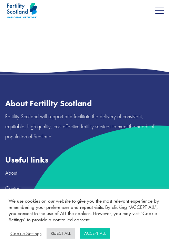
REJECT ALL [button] (61, 233)
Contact (13, 188)
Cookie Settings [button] (25, 233)
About (11, 172)
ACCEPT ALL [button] (95, 233)
